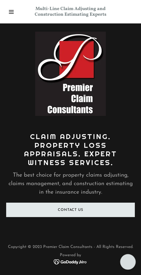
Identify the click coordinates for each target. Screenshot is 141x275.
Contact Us (70, 210)
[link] (70, 15)
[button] (15, 12)
